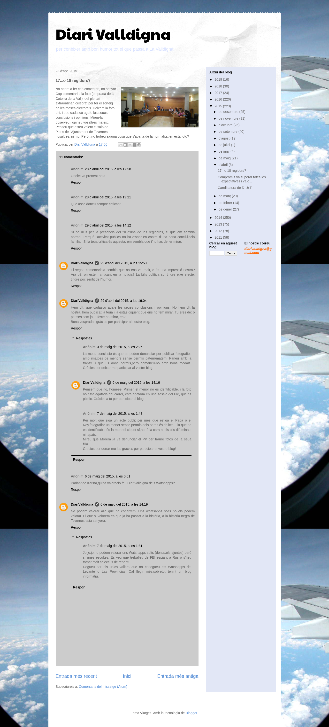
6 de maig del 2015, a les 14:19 (124, 504)
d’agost (224, 138)
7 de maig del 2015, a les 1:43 (120, 413)
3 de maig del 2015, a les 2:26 (120, 347)
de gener (226, 209)
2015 (218, 106)
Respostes (84, 338)
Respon (77, 182)
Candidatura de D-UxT (235, 188)
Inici (127, 676)
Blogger (191, 713)
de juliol (225, 145)
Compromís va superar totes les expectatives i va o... (242, 179)
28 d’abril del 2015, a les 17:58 (108, 169)
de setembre (228, 131)
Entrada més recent (76, 676)
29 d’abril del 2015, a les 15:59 (123, 263)
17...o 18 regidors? (232, 170)
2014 (218, 217)
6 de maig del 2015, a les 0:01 (107, 476)
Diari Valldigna (113, 33)
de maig (225, 158)
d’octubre (226, 125)
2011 (218, 237)
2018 (218, 86)
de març (225, 196)
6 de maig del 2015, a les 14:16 (136, 382)
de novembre (229, 118)
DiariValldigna (82, 263)
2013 (218, 224)
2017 (218, 93)
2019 (218, 79)
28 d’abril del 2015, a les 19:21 (108, 197)
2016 (218, 99)
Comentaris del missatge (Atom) (103, 686)
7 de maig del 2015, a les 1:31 (120, 546)
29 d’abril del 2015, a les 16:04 (123, 301)
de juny (224, 151)
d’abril (224, 165)
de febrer (226, 203)
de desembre (229, 112)
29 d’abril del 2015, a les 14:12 (108, 225)
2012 (218, 231)
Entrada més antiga (178, 676)
